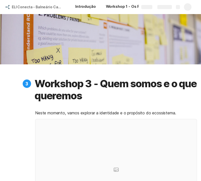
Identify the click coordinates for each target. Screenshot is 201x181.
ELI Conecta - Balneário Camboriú (38, 7)
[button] (27, 83)
